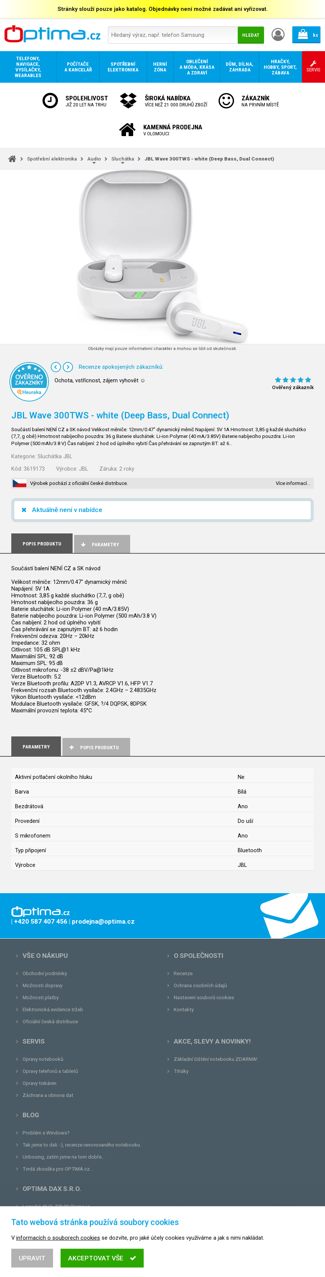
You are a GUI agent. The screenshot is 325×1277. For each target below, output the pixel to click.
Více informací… (293, 483)
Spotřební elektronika (52, 159)
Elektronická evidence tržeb (53, 1009)
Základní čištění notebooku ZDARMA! (215, 1059)
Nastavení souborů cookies (204, 997)
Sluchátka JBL (55, 456)
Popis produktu (93, 747)
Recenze (183, 973)
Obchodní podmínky (45, 973)
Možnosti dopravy (42, 985)
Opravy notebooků (43, 1059)
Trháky (181, 1071)
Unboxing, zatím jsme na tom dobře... (64, 1157)
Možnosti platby (41, 997)
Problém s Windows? (46, 1133)
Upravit (32, 1266)
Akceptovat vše (102, 1266)
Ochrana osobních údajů (200, 985)
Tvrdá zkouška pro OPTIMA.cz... (58, 1169)
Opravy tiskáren (39, 1083)
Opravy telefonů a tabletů (50, 1071)
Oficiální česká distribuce (50, 1021)
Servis (34, 1041)
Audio (94, 159)
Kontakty (184, 1009)
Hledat (251, 35)
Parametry (99, 544)
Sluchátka (122, 159)
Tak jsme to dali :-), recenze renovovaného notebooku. (82, 1145)
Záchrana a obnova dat (48, 1095)
